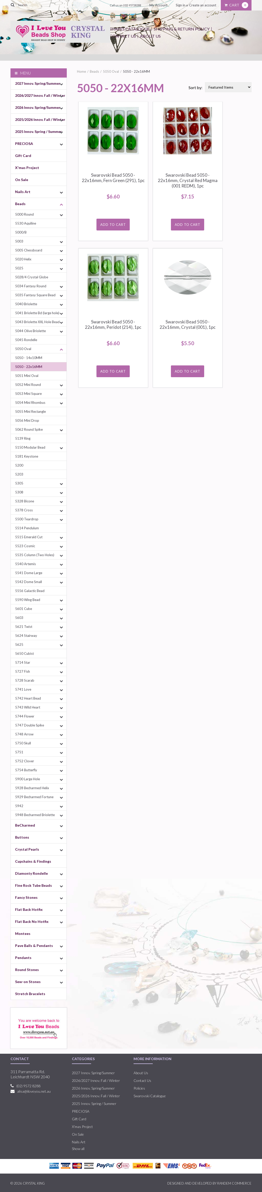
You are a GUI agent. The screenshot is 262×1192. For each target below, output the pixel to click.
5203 (19, 474)
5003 (19, 241)
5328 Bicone (24, 501)
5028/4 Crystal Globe (31, 277)
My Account (158, 5)
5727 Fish (22, 671)
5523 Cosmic (25, 546)
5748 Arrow (24, 734)
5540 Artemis (25, 564)
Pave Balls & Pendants (34, 945)
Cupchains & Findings (33, 861)
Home (81, 71)
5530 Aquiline (25, 223)
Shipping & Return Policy (182, 28)
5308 (19, 492)
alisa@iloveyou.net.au (34, 1091)
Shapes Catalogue (130, 28)
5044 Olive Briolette (30, 331)
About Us (150, 36)
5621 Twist (23, 627)
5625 (19, 644)
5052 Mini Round (28, 385)
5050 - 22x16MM (28, 367)
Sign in (180, 5)
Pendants (23, 957)
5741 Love (23, 689)
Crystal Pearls (27, 849)
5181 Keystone (26, 456)
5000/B (21, 232)
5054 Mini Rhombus (30, 402)
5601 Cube (23, 609)
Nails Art (22, 191)
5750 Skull (23, 743)
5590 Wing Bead (27, 600)
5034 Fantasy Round (30, 286)
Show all (78, 1148)
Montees (22, 933)
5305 (19, 483)
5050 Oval (23, 349)
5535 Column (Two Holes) (34, 555)
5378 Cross (24, 510)
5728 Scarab (24, 680)
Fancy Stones (26, 897)
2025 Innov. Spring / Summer (38, 131)
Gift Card (23, 155)
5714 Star (22, 662)
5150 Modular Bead (30, 447)
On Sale (21, 179)
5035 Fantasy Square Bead (35, 295)
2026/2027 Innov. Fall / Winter (40, 95)
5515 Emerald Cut (28, 537)
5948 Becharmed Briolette (35, 815)
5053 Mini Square (28, 394)
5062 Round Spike (29, 429)
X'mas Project (27, 167)
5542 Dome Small (28, 582)
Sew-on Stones (28, 981)
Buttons (22, 837)
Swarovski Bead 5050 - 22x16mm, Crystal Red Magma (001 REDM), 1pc (187, 180)
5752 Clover (24, 761)
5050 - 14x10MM (28, 358)
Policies (139, 1088)
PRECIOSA (24, 143)
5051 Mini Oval (26, 376)
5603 (19, 618)
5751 (19, 752)
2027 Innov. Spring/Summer (37, 83)
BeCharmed (25, 825)
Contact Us (123, 36)
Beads (20, 204)
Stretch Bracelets (30, 993)
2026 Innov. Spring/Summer (37, 107)
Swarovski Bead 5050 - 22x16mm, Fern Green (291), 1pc (113, 177)
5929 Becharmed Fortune (34, 797)
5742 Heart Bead (28, 698)
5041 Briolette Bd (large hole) (37, 313)
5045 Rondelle (26, 340)
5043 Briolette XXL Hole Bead (37, 322)
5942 (19, 806)
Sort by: (195, 87)
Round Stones (27, 969)
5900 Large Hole (27, 779)
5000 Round (24, 214)
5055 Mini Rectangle (30, 411)
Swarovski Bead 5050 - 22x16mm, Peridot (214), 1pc (113, 324)
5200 (19, 465)
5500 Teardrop (26, 519)
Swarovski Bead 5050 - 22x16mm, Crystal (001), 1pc (187, 324)
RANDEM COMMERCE (234, 1183)
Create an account (202, 5)
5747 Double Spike (29, 725)
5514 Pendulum (27, 528)
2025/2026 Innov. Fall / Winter (40, 119)
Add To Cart (113, 225)
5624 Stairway (26, 636)
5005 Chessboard (28, 250)
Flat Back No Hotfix (32, 921)
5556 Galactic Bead (30, 591)
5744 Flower (24, 716)
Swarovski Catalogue (150, 1096)
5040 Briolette (26, 304)
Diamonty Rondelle (31, 873)
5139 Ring (22, 438)
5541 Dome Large (28, 573)
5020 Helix (23, 259)
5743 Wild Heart (27, 707)
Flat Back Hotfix (29, 909)
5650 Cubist (24, 653)
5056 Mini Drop (27, 420)
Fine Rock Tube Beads (33, 885)
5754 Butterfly (26, 770)
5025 (19, 268)
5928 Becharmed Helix (32, 788)
